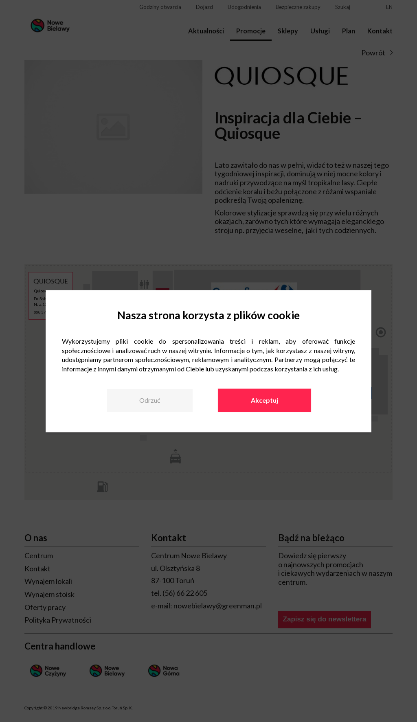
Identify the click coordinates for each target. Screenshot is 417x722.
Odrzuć (149, 400)
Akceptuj (264, 400)
